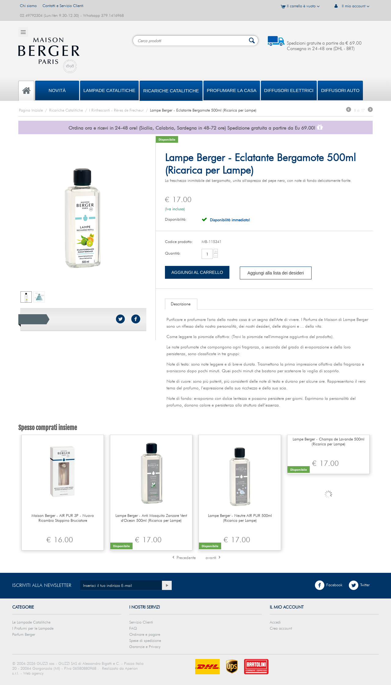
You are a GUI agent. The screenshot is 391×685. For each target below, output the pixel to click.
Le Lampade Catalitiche (31, 622)
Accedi (275, 622)
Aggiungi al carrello (197, 272)
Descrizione (181, 303)
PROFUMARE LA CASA (232, 90)
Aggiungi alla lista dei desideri (275, 273)
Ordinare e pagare (144, 634)
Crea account (281, 628)
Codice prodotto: (179, 241)
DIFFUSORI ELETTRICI (289, 90)
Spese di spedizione (145, 640)
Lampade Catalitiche (109, 90)
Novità (57, 90)
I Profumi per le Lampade (32, 628)
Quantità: (173, 253)
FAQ (133, 628)
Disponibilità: (176, 219)
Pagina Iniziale (31, 110)
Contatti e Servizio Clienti (62, 5)
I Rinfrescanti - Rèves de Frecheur (116, 110)
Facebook (328, 585)
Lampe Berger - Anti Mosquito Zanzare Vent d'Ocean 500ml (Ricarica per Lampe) (151, 518)
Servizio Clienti (141, 622)
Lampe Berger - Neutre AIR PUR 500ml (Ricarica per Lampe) (240, 518)
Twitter (359, 585)
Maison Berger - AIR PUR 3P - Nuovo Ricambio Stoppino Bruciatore (62, 518)
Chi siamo (28, 5)
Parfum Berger (23, 634)
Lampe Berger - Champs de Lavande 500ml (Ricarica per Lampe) (328, 441)
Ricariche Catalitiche (171, 90)
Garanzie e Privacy (144, 646)
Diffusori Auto (340, 90)
